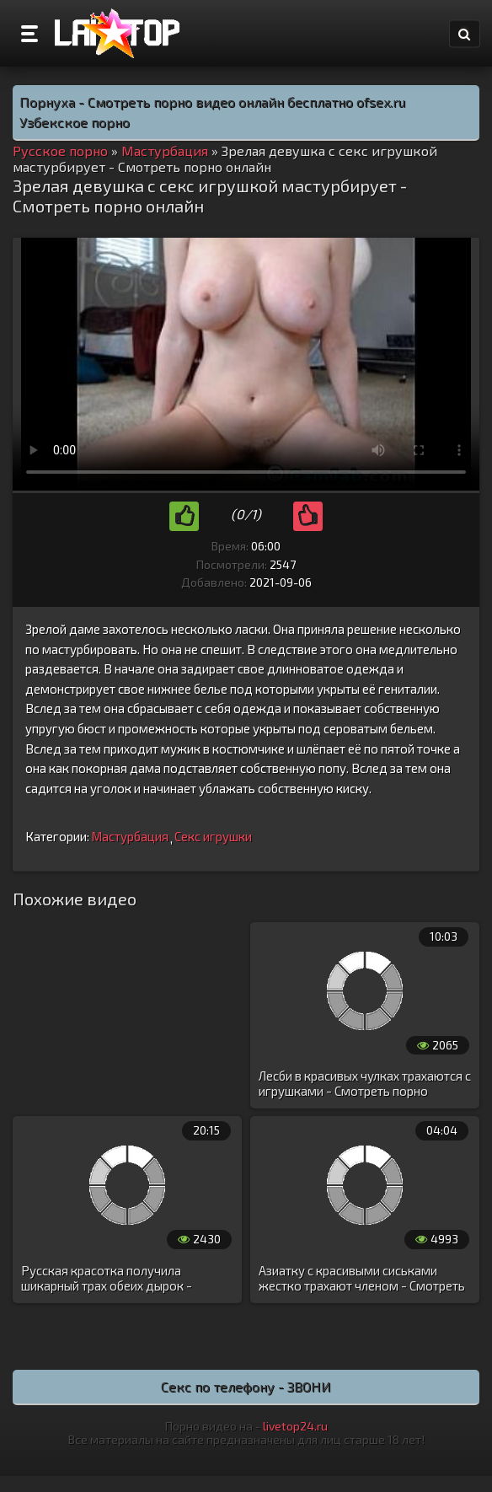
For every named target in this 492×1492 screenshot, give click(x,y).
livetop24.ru (295, 1426)
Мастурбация (129, 836)
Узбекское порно (74, 122)
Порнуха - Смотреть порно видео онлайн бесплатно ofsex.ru (212, 102)
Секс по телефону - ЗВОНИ (246, 1386)
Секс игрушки (213, 836)
